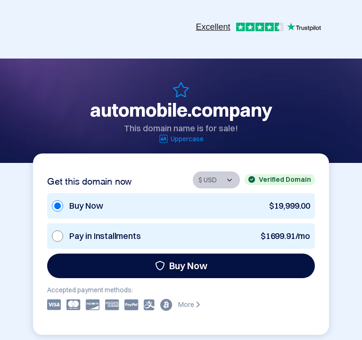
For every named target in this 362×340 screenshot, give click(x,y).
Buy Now (181, 266)
